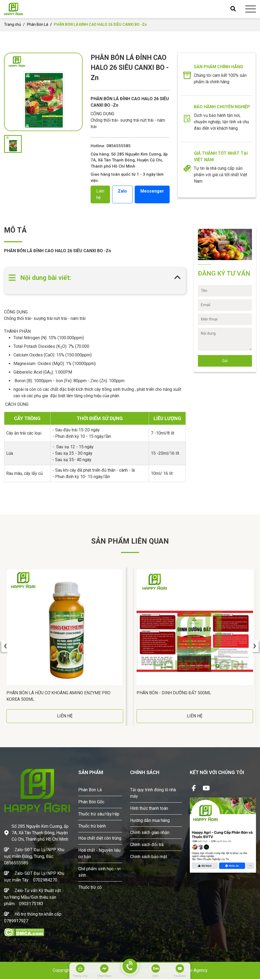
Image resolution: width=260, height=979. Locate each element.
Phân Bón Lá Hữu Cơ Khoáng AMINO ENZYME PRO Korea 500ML (58, 696)
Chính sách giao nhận (149, 832)
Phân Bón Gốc (91, 801)
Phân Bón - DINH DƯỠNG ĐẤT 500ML (174, 692)
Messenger (152, 191)
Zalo (122, 191)
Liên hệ (100, 194)
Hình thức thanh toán (149, 808)
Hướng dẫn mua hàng (150, 820)
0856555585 (16, 862)
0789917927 (16, 920)
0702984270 (45, 880)
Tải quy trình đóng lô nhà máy (153, 793)
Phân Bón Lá (37, 24)
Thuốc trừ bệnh (92, 826)
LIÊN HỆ (65, 715)
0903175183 (31, 903)
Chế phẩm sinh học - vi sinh (99, 872)
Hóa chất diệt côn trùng (99, 838)
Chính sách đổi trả (147, 844)
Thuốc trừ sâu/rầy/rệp (98, 814)
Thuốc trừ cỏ (90, 887)
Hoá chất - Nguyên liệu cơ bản (99, 853)
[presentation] (5, 646)
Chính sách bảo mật (148, 856)
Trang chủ (12, 24)
